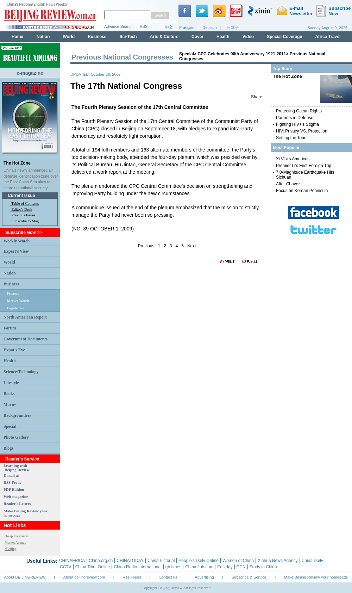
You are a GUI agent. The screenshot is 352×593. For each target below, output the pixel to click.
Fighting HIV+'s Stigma (297, 124)
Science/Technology (21, 371)
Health (10, 360)
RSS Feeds (12, 482)
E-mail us (11, 475)
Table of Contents (25, 203)
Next (191, 245)
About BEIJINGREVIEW (25, 577)
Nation (10, 273)
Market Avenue (15, 542)
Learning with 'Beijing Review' (17, 467)
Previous (146, 245)
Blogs (8, 448)
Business (11, 284)
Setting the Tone (291, 137)
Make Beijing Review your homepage (316, 577)
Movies (10, 404)
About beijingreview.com (84, 577)
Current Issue (21, 195)
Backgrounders (17, 415)
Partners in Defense (294, 117)
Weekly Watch (17, 241)
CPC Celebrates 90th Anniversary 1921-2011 (241, 53)
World (9, 262)
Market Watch (18, 300)
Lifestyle (11, 382)
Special (10, 426)
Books (9, 393)
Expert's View (16, 251)
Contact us (168, 577)
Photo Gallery (16, 437)
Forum (10, 328)
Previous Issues (24, 215)
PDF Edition (14, 489)
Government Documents (26, 338)
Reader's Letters (17, 503)
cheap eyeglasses (17, 536)
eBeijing (11, 549)
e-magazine (30, 73)
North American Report (25, 317)
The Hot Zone (17, 163)
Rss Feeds (131, 577)
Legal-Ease (15, 308)
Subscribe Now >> (23, 232)
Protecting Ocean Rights (299, 111)
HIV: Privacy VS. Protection (301, 131)
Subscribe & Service (249, 577)
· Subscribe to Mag (24, 221)
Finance (13, 293)
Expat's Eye (14, 349)
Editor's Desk (22, 209)
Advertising (204, 577)
